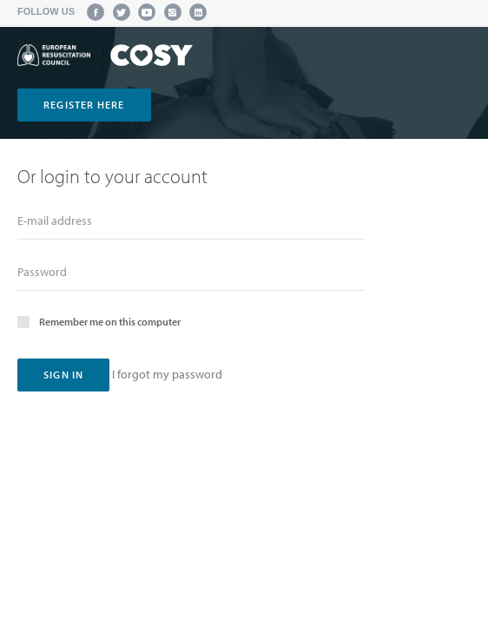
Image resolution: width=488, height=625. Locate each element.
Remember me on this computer (99, 320)
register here (84, 104)
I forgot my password (167, 374)
